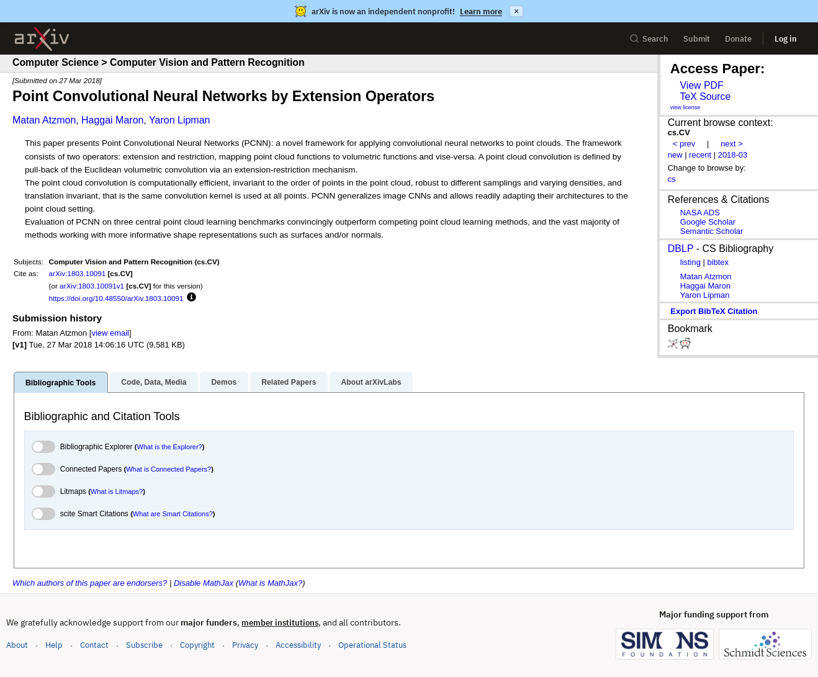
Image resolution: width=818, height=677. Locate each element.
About (17, 645)
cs (672, 179)
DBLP (681, 248)
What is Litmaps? (117, 491)
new (675, 154)
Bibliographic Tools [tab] (60, 383)
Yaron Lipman (179, 120)
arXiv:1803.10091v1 (92, 286)
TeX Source (705, 96)
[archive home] (42, 39)
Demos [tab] (223, 382)
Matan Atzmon (44, 120)
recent (700, 154)
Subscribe (144, 645)
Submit (696, 39)
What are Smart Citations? (173, 514)
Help (54, 645)
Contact (94, 645)
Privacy (245, 645)
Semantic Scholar (712, 231)
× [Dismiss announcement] (516, 11)
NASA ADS (700, 212)
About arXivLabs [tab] (371, 382)
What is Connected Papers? (168, 469)
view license (685, 107)
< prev (684, 143)
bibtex (718, 262)
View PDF (701, 85)
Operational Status (372, 644)
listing (690, 262)
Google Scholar (707, 221)
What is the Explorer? (169, 447)
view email (109, 333)
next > (732, 143)
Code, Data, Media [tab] (153, 382)
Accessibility (298, 645)
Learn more (481, 11)
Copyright (197, 645)
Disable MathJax (203, 583)
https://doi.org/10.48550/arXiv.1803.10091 (116, 298)
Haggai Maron (112, 120)
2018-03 (733, 154)
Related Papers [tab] (288, 382)
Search (648, 39)
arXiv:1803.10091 (77, 273)
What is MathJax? (270, 583)
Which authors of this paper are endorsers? (89, 583)
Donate (738, 39)
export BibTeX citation (713, 311)
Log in (786, 39)
